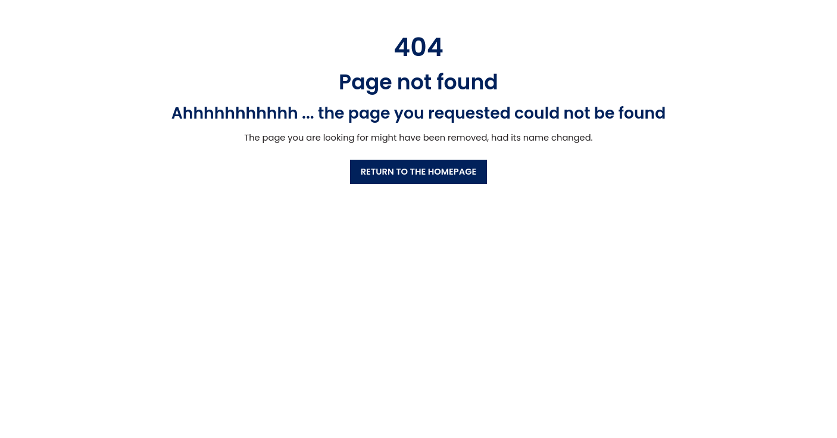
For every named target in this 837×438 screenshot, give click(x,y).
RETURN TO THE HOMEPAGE (419, 172)
